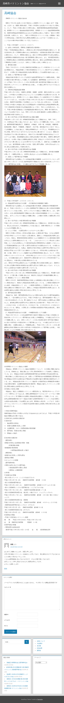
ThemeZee (40, 699)
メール (7, 620)
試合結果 (39, 648)
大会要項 (39, 643)
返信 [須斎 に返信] (5, 568)
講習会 (39, 650)
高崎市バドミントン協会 (16, 3)
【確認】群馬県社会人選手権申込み (16, 662)
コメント (7, 587)
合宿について (41, 641)
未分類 (39, 646)
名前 (6, 614)
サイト (6, 626)
